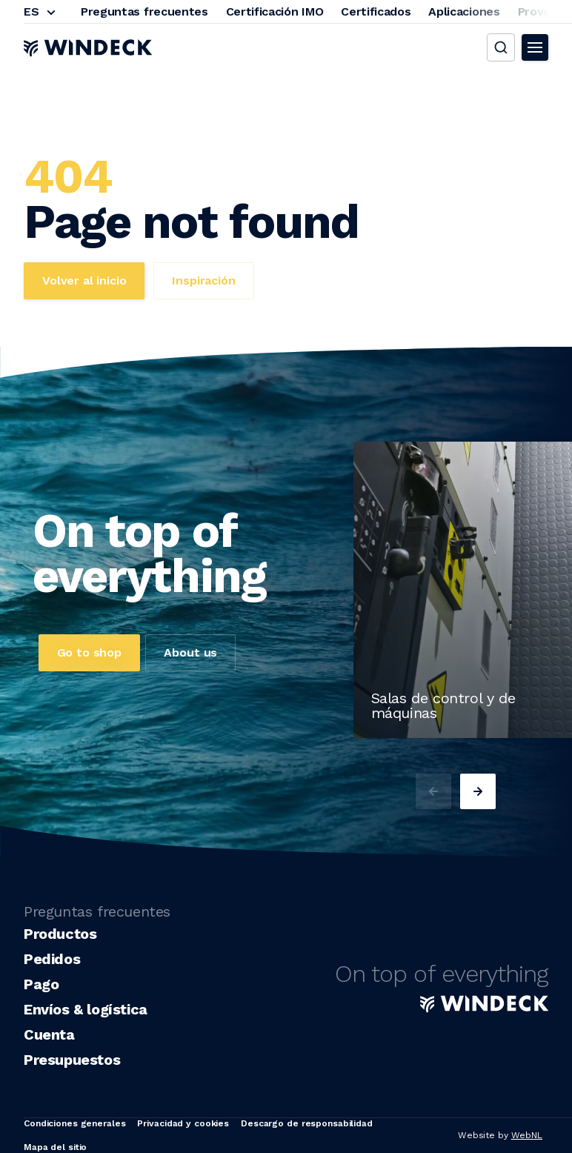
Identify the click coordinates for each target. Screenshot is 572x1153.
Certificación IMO (275, 11)
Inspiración (203, 280)
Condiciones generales (74, 1123)
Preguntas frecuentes (144, 11)
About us (190, 652)
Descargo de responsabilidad (307, 1123)
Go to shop (89, 652)
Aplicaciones (463, 11)
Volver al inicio (84, 280)
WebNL (526, 1135)
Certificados (375, 11)
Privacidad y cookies (183, 1123)
